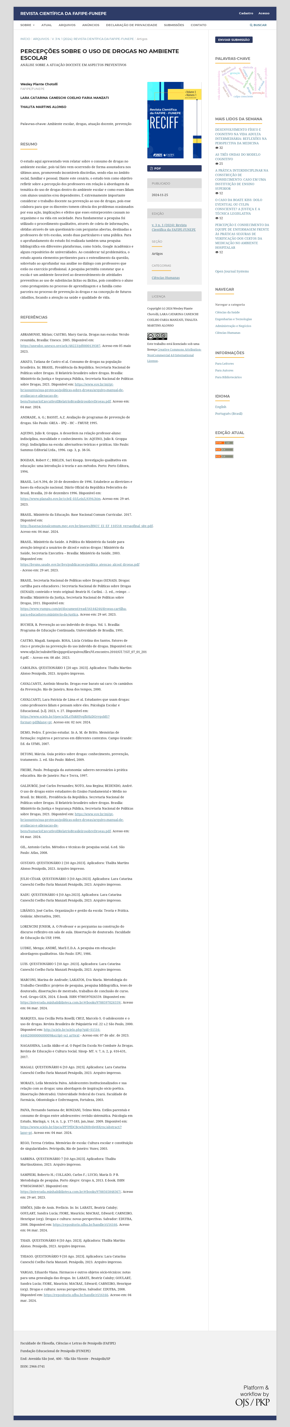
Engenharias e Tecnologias (233, 319)
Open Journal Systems (232, 271)
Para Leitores (224, 363)
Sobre (26, 25)
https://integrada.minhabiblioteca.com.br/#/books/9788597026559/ (70, 1002)
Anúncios (90, 25)
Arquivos (67, 25)
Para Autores (224, 370)
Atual (46, 25)
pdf (157, 168)
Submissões (174, 25)
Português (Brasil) (228, 413)
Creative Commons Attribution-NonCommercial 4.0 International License (174, 355)
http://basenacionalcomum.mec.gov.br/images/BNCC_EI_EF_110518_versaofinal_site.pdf (86, 526)
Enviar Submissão (234, 40)
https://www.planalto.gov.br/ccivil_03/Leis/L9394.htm (60, 498)
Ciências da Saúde (227, 312)
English (220, 407)
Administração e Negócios (233, 326)
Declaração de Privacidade (131, 25)
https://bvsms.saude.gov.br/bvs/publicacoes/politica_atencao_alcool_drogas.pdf (79, 564)
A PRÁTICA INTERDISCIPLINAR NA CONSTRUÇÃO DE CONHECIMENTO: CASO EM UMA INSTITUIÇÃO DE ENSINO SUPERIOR (241, 179)
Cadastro (246, 13)
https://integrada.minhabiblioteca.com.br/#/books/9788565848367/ (70, 1191)
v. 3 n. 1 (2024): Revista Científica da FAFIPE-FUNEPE (93, 39)
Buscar (258, 25)
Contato (198, 25)
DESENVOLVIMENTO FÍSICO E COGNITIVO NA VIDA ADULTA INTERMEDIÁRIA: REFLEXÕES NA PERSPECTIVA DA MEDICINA (241, 136)
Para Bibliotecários (228, 377)
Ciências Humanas (166, 277)
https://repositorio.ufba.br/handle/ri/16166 (85, 1224)
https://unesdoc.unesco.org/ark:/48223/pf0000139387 (60, 346)
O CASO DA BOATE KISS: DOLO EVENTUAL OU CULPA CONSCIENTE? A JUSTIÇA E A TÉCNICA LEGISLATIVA (238, 207)
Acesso (264, 13)
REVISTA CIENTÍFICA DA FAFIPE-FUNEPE (63, 13)
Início (25, 39)
